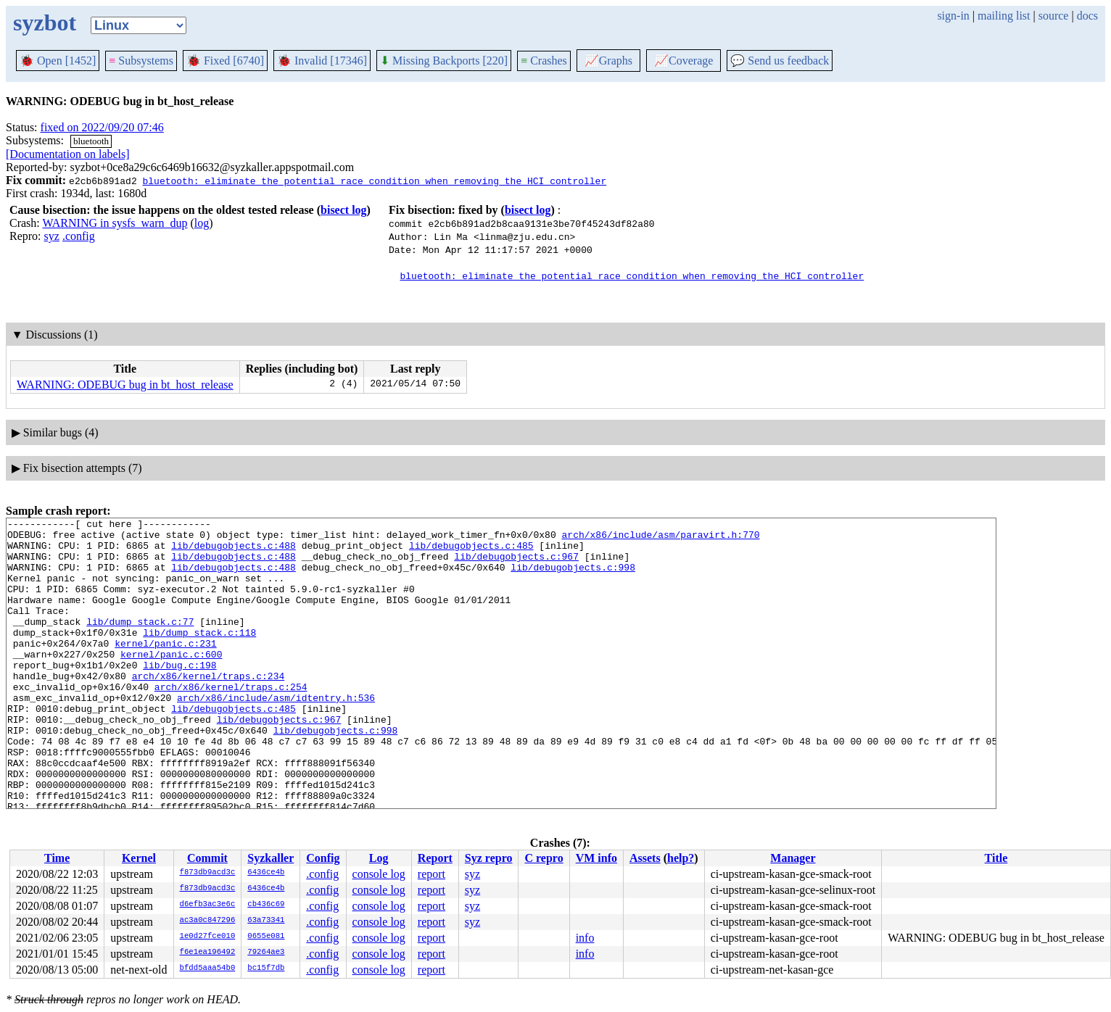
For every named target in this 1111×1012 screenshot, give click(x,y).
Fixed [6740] (225, 60)
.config (78, 236)
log (201, 223)
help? (680, 858)
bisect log (344, 210)
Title (996, 858)
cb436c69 (265, 905)
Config (322, 858)
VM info (596, 858)
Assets (645, 858)
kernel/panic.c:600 (171, 682)
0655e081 (265, 937)
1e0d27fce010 (208, 937)
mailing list (1004, 15)
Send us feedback (779, 60)
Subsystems (141, 60)
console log (378, 874)
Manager (792, 858)
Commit (207, 858)
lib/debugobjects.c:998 (573, 577)
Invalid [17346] (322, 60)
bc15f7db (265, 968)
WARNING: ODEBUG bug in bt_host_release (125, 384)
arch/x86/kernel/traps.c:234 (208, 708)
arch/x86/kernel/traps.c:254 (230, 721)
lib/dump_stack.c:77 (140, 643)
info (585, 938)
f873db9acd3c (208, 873)
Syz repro (489, 858)
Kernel (139, 858)
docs (1087, 15)
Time (57, 858)
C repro (543, 858)
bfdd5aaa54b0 (208, 968)
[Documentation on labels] (68, 154)
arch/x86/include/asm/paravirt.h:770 (660, 538)
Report (435, 858)
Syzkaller (270, 858)
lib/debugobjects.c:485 (471, 551)
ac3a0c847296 (208, 921)
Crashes (544, 60)
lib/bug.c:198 (179, 695)
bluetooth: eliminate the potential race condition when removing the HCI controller (374, 180)
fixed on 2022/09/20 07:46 (102, 127)
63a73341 (265, 921)
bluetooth (91, 141)
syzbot (44, 22)
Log (379, 858)
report (431, 874)
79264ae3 (265, 952)
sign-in (953, 15)
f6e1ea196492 (208, 952)
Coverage (683, 60)
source (1053, 15)
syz (51, 236)
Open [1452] (58, 60)
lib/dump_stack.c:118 (199, 656)
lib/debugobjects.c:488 (233, 551)
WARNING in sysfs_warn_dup (114, 223)
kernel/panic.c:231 (165, 669)
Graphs (608, 60)
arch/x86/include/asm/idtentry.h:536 (276, 734)
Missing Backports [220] (444, 60)
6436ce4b (265, 873)
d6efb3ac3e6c (208, 905)
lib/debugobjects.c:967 (516, 564)
